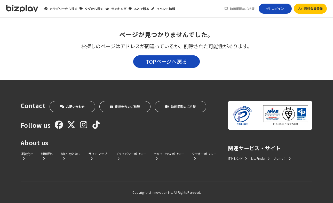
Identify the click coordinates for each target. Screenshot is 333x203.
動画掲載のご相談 (240, 8)
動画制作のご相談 (125, 106)
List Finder (260, 158)
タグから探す (91, 8)
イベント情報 (163, 8)
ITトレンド (237, 158)
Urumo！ (282, 158)
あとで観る (139, 8)
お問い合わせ (72, 106)
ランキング (115, 8)
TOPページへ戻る (166, 61)
